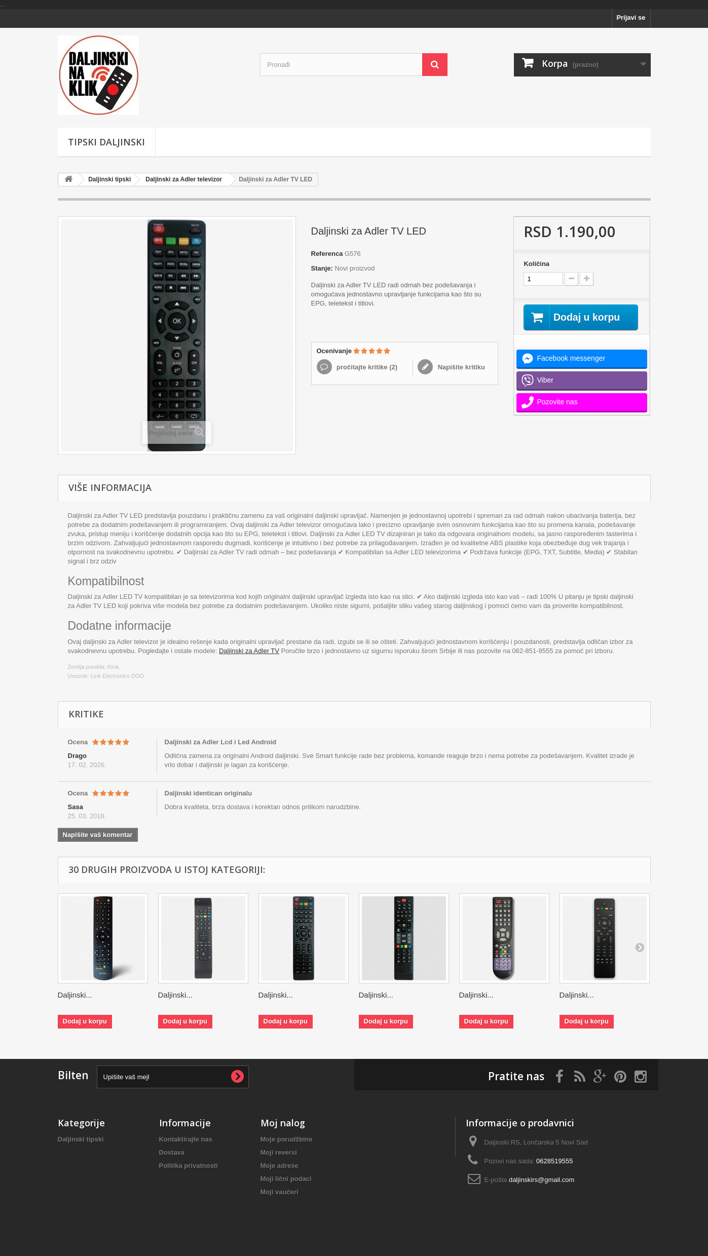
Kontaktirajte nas (185, 1139)
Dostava (172, 1152)
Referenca (327, 253)
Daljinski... (75, 995)
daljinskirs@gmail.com (542, 1180)
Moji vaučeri (279, 1192)
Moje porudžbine (286, 1139)
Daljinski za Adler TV (249, 651)
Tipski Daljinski (106, 142)
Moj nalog (282, 1123)
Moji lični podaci (286, 1179)
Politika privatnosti (188, 1165)
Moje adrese (279, 1165)
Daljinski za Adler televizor (183, 179)
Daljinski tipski (109, 179)
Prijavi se (630, 17)
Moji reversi (278, 1152)
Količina (536, 264)
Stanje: (322, 268)
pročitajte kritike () (366, 367)
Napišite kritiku (460, 367)
